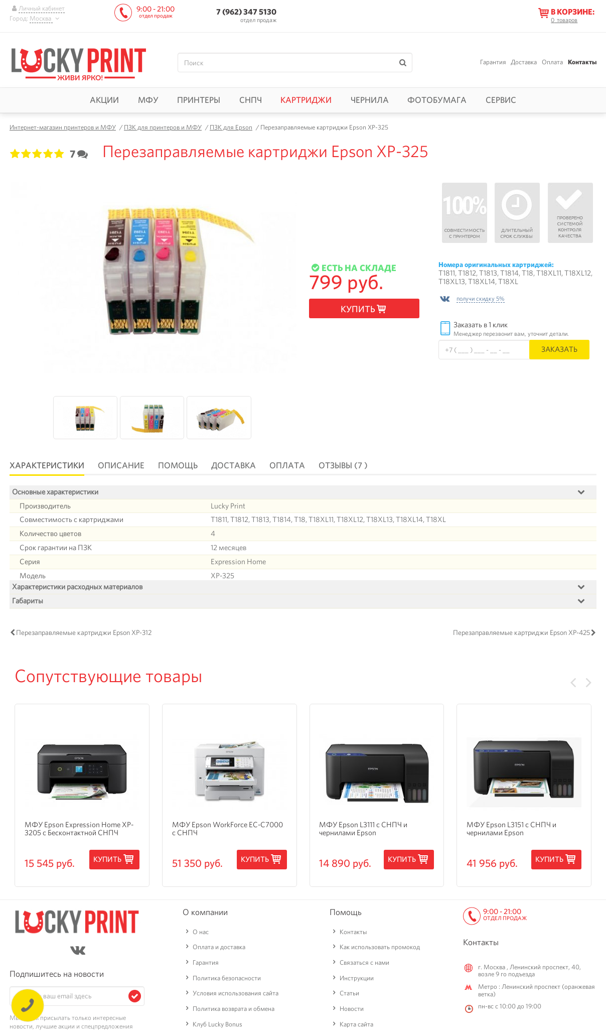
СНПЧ (250, 99)
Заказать (559, 349)
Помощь (178, 465)
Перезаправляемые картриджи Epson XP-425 (521, 635)
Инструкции (357, 980)
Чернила (370, 99)
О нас (201, 934)
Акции (104, 99)
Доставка (524, 62)
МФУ (148, 99)
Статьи (349, 996)
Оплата (552, 62)
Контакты (582, 62)
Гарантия (493, 62)
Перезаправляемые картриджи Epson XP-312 (84, 635)
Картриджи (306, 99)
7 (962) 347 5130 (246, 12)
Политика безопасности (227, 980)
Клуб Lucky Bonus (217, 1026)
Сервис (501, 99)
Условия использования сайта (235, 996)
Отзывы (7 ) (343, 465)
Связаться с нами (364, 965)
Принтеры (198, 99)
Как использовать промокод (380, 950)
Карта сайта (356, 1026)
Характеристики (47, 465)
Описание (121, 465)
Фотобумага (437, 99)
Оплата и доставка (219, 950)
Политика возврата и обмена (233, 1011)
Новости (352, 1011)
